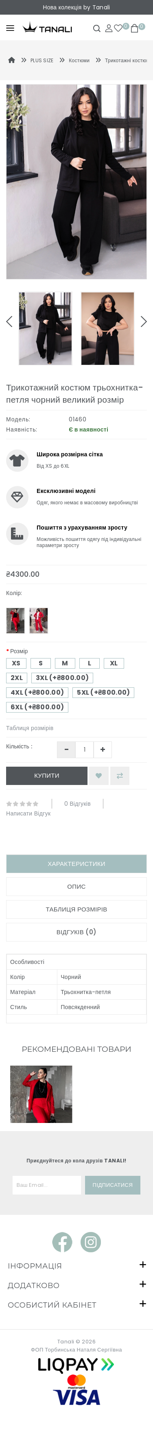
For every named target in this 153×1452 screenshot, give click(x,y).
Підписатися (113, 1271)
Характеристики (76, 863)
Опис (76, 886)
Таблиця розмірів (29, 728)
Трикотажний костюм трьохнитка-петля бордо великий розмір (40, 1184)
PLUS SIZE (42, 60)
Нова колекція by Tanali (76, 7)
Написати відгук (28, 813)
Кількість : (19, 746)
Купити (46, 775)
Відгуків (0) (77, 932)
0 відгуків (77, 804)
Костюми (79, 60)
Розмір (19, 651)
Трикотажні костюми (129, 60)
